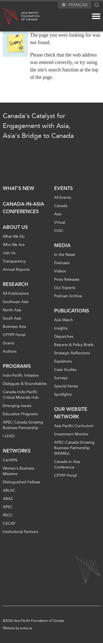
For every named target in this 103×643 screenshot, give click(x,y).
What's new (18, 188)
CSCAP (9, 523)
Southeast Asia (15, 301)
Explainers (63, 361)
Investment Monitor (71, 434)
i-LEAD (9, 436)
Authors (9, 351)
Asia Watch (63, 320)
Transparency (14, 261)
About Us (15, 227)
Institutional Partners (20, 531)
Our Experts (64, 287)
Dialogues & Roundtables (25, 383)
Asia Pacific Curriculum (73, 426)
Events (63, 188)
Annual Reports (16, 269)
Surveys (61, 378)
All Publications (16, 293)
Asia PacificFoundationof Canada (30, 16)
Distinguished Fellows (21, 482)
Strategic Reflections (72, 353)
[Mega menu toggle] (96, 16)
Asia (57, 214)
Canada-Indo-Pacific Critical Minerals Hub (21, 395)
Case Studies (65, 369)
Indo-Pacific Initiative (21, 375)
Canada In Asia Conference (67, 464)
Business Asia (14, 326)
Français (78, 4)
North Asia (12, 310)
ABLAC (9, 490)
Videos (60, 271)
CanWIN (10, 460)
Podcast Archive (68, 296)
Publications (71, 311)
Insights (61, 328)
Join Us (9, 253)
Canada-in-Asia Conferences (23, 208)
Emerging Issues (17, 405)
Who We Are (14, 244)
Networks (16, 451)
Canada (60, 205)
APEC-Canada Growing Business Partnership (23, 425)
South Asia (12, 318)
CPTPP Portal (14, 335)
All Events (62, 197)
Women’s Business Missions (18, 471)
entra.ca (26, 628)
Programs (17, 366)
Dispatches (63, 336)
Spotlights (63, 394)
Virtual (59, 222)
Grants (8, 343)
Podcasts (61, 263)
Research (15, 284)
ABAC (8, 498)
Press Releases (66, 279)
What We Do (13, 236)
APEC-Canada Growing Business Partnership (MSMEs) (74, 448)
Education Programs (20, 414)
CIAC (58, 230)
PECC (8, 515)
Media (62, 245)
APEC (8, 507)
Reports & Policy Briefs (73, 344)
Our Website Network (70, 413)
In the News (64, 254)
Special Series (66, 386)
